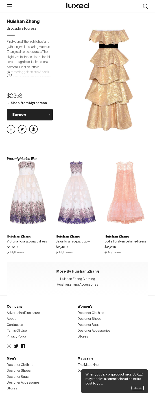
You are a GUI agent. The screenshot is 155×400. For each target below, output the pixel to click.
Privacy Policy (16, 336)
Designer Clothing (91, 313)
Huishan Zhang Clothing (77, 279)
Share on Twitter (22, 129)
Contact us (15, 325)
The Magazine (88, 365)
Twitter (16, 346)
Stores (83, 336)
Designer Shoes (90, 318)
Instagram (9, 346)
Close (138, 388)
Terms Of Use (17, 330)
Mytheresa (17, 252)
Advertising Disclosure (23, 313)
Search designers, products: (145, 6)
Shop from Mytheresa (29, 103)
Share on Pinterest (33, 129)
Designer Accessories (94, 330)
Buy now (19, 114)
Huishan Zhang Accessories (77, 284)
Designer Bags (89, 325)
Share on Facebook (11, 129)
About (11, 318)
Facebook (23, 346)
